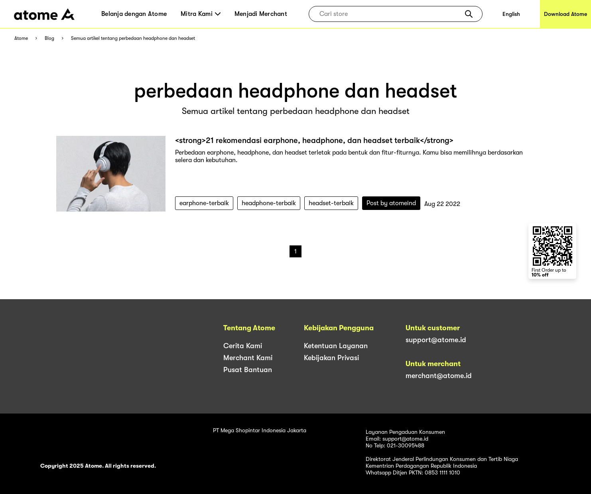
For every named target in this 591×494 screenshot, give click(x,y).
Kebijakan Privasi (331, 358)
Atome (21, 38)
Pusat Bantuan (247, 370)
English (511, 14)
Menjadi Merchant (260, 14)
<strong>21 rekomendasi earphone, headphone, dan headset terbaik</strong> (314, 140)
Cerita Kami (242, 346)
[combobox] (390, 14)
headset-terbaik (331, 203)
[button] (469, 14)
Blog (49, 38)
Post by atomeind (391, 203)
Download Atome (565, 14)
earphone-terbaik (204, 203)
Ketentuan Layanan (336, 346)
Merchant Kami (247, 358)
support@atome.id (436, 340)
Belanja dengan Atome (134, 14)
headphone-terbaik (269, 203)
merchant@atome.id (439, 376)
